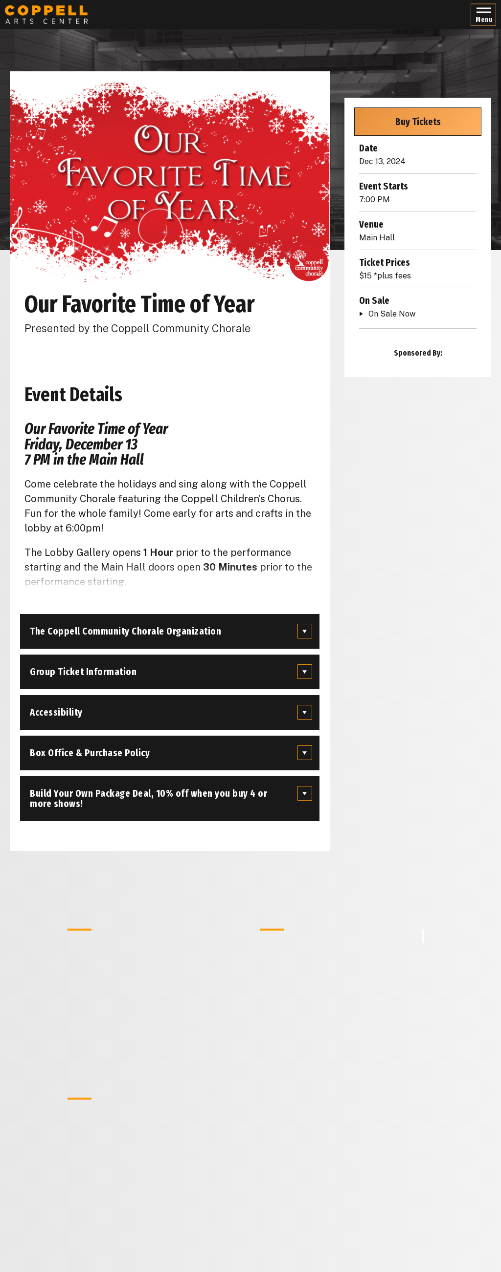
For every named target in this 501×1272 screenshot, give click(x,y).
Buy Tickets (418, 121)
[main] (250, 636)
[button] (483, 15)
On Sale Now (391, 313)
